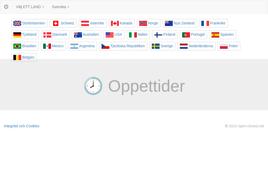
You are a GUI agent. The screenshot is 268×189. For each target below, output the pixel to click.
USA (114, 35)
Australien (86, 35)
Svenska (61, 7)
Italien (138, 35)
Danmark (55, 35)
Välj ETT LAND (30, 7)
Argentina (82, 46)
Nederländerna (196, 46)
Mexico (53, 46)
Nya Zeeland (179, 23)
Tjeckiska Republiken (123, 46)
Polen (229, 46)
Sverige (162, 46)
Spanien (222, 35)
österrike (92, 23)
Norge (148, 23)
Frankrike (213, 23)
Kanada (121, 23)
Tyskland (25, 35)
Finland (164, 35)
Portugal (193, 35)
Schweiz (63, 23)
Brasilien (24, 46)
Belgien (24, 57)
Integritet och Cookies (21, 126)
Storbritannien (29, 23)
